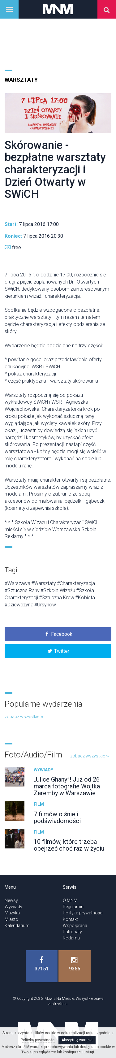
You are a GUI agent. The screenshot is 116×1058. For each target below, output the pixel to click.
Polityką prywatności (38, 1040)
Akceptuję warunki (77, 1040)
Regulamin (73, 906)
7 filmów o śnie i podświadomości (57, 817)
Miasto (11, 919)
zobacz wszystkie (24, 716)
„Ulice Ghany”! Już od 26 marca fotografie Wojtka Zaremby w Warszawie (67, 786)
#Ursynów (45, 605)
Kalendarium (17, 925)
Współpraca (75, 925)
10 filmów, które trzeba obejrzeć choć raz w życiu (69, 845)
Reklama (71, 937)
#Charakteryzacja (76, 583)
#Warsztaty (43, 583)
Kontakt (70, 919)
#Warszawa (17, 583)
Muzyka (12, 912)
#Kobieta (85, 598)
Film (39, 804)
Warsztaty (21, 79)
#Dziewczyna (19, 605)
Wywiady (43, 769)
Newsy (11, 900)
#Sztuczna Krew (56, 598)
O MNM (70, 900)
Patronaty (72, 931)
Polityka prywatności (83, 912)
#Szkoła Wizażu (58, 590)
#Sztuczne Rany (22, 590)
